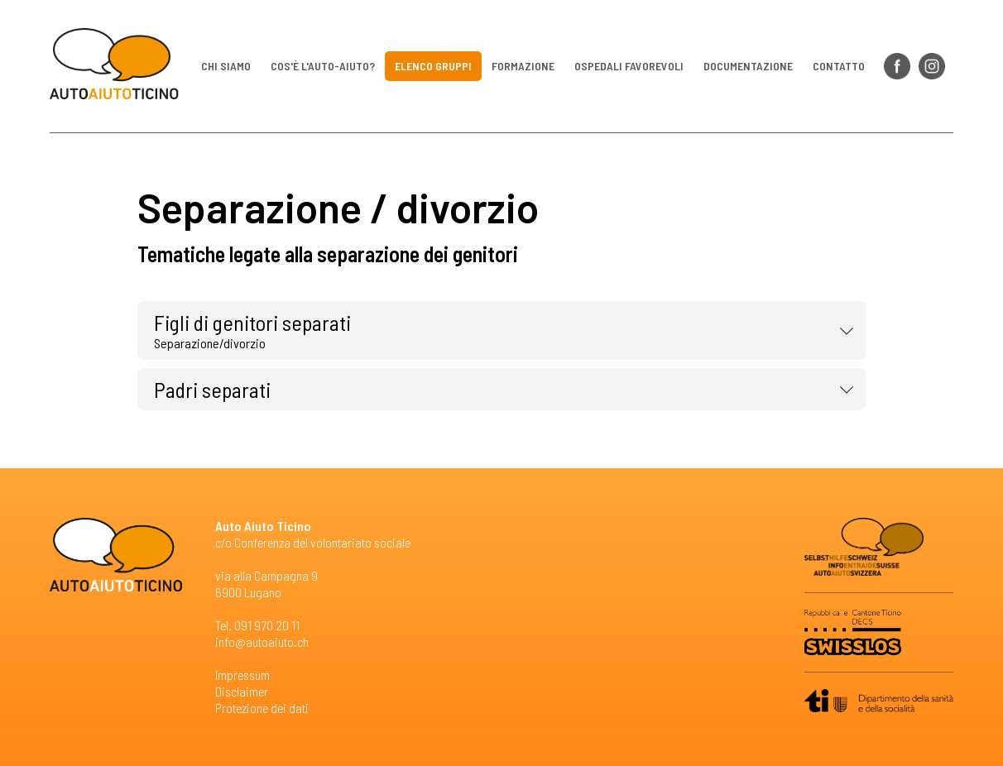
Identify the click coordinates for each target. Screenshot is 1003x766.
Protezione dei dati (262, 708)
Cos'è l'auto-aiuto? (323, 66)
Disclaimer (241, 691)
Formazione (523, 66)
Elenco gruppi (433, 66)
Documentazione (748, 66)
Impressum (242, 674)
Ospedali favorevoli (629, 66)
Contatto (839, 66)
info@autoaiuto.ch (262, 641)
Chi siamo (226, 66)
